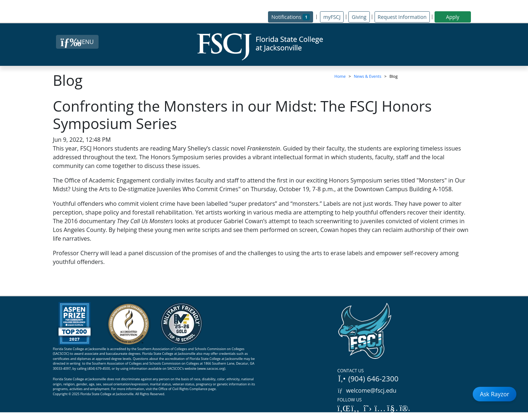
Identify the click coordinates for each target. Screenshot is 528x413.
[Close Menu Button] (77, 42)
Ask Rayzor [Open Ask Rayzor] (494, 394)
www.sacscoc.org (211, 368)
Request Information (402, 16)
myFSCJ (331, 16)
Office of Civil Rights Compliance (183, 388)
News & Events (367, 76)
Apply (453, 16)
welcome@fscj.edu (367, 390)
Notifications (292, 16)
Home (340, 76)
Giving (359, 16)
